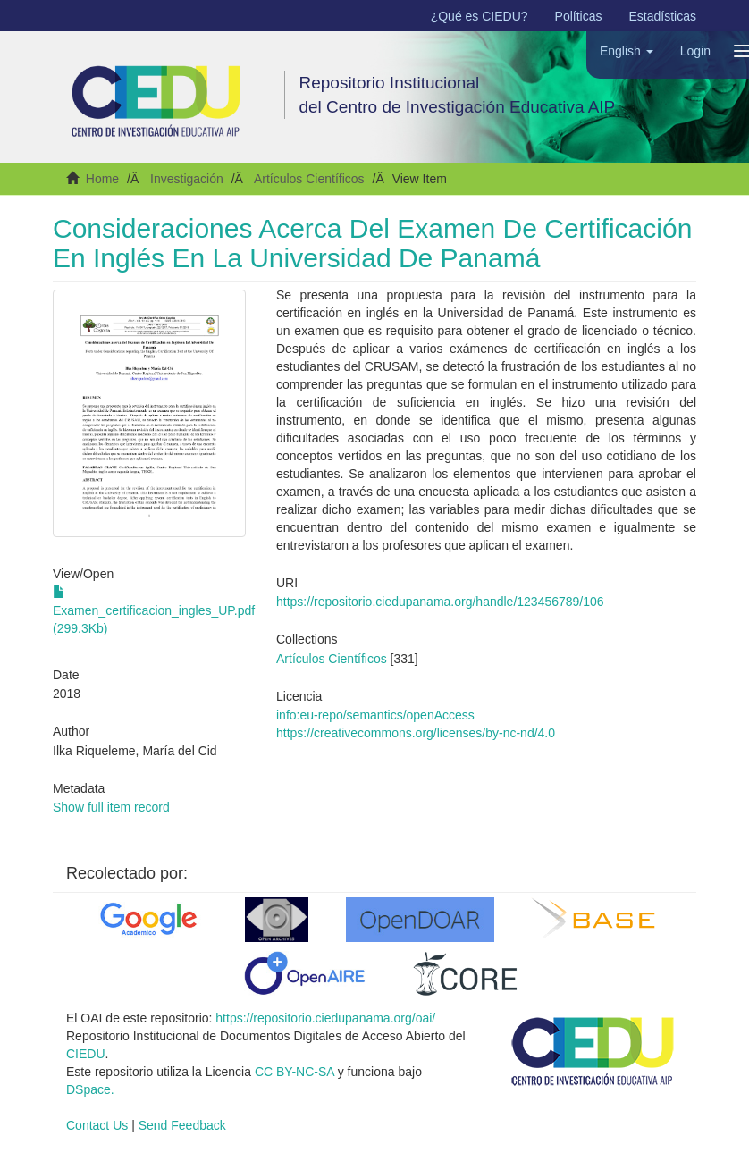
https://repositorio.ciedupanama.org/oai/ (325, 1018)
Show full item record (111, 807)
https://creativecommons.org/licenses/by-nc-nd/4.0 (415, 733)
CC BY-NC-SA (294, 1071)
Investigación (186, 179)
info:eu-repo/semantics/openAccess (375, 715)
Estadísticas (662, 16)
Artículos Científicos (309, 179)
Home (102, 179)
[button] (626, 51)
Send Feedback (182, 1125)
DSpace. (90, 1089)
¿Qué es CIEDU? (479, 16)
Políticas (578, 16)
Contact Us (97, 1125)
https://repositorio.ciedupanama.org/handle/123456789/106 (440, 601)
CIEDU (85, 1054)
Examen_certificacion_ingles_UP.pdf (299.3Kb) (154, 610)
